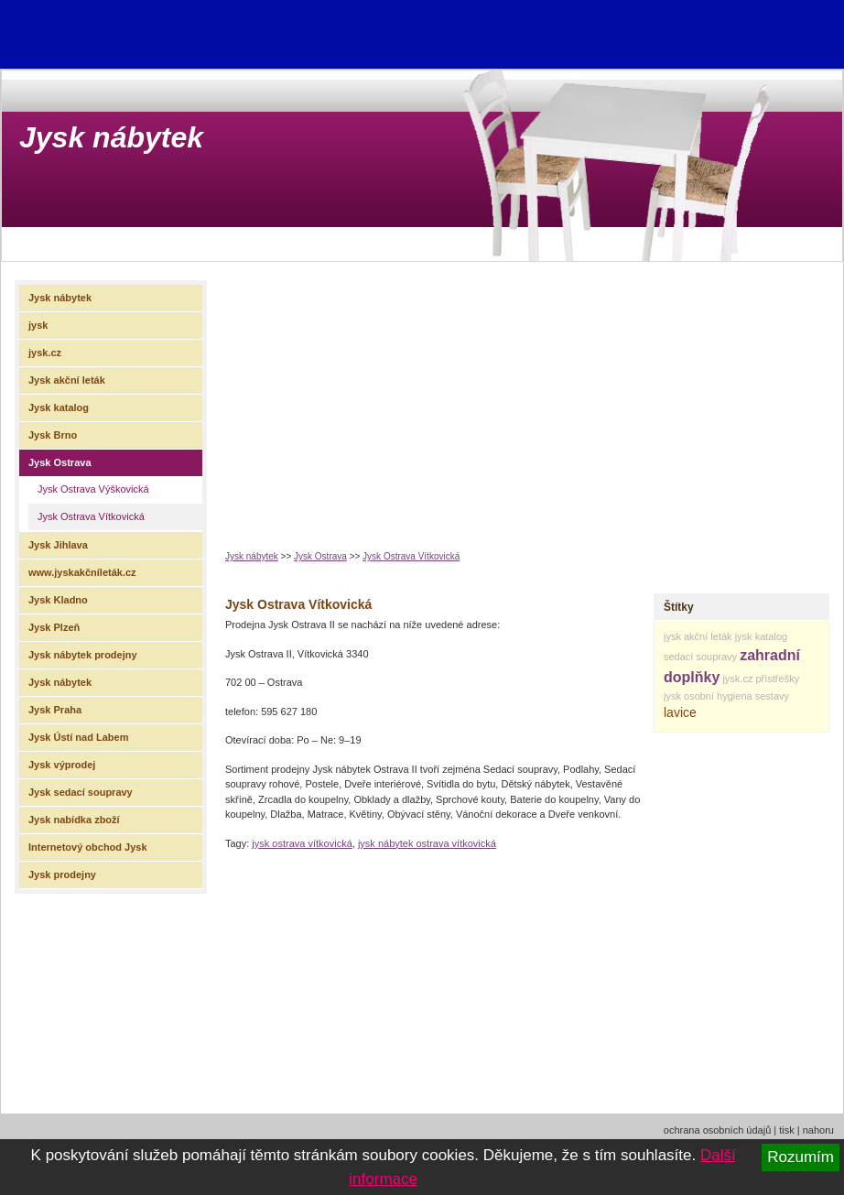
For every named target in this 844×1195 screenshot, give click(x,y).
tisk (787, 1129)
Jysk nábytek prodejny (82, 654)
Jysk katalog (58, 407)
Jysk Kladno (58, 599)
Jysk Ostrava (320, 556)
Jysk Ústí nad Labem (78, 737)
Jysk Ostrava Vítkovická (411, 556)
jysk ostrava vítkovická (302, 843)
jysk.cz (737, 678)
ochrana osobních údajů (717, 1129)
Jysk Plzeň (54, 627)
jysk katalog (761, 636)
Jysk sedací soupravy (80, 792)
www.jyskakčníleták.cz (82, 572)
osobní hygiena (718, 695)
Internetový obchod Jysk (87, 847)
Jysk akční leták (66, 380)
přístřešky (777, 678)
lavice (680, 712)
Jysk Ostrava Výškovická (93, 488)
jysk (672, 695)
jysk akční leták (698, 636)
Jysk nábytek (111, 137)
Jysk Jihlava (58, 544)
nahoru (818, 1129)
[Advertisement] (456, 399)
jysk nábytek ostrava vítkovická (427, 843)
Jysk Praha (54, 709)
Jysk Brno (52, 434)
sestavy (772, 695)
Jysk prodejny (62, 874)
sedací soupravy (700, 656)
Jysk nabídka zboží (74, 819)
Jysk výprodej (61, 764)
